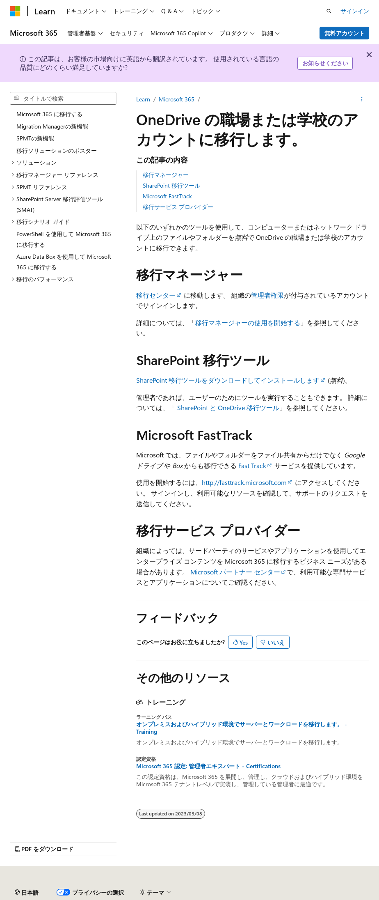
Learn (143, 99)
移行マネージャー (166, 175)
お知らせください (325, 63)
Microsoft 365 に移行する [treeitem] (49, 114)
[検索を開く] (329, 11)
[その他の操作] (362, 99)
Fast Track (252, 465)
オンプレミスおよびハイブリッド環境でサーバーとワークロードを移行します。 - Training (241, 728)
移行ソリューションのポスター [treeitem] (56, 150)
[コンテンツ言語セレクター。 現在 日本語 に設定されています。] (26, 892)
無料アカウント (344, 33)
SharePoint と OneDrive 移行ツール (228, 407)
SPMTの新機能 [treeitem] (35, 138)
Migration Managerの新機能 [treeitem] (52, 126)
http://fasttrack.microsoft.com (244, 482)
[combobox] (63, 98)
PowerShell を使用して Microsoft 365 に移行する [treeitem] (63, 239)
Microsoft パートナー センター (235, 571)
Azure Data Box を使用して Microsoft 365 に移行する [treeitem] (63, 262)
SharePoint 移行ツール (171, 185)
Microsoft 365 (176, 99)
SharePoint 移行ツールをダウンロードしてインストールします (228, 380)
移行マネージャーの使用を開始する (247, 322)
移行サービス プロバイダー (178, 207)
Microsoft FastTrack (167, 196)
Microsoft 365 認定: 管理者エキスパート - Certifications (208, 766)
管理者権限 (267, 295)
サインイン (354, 11)
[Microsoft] (15, 11)
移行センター (156, 295)
